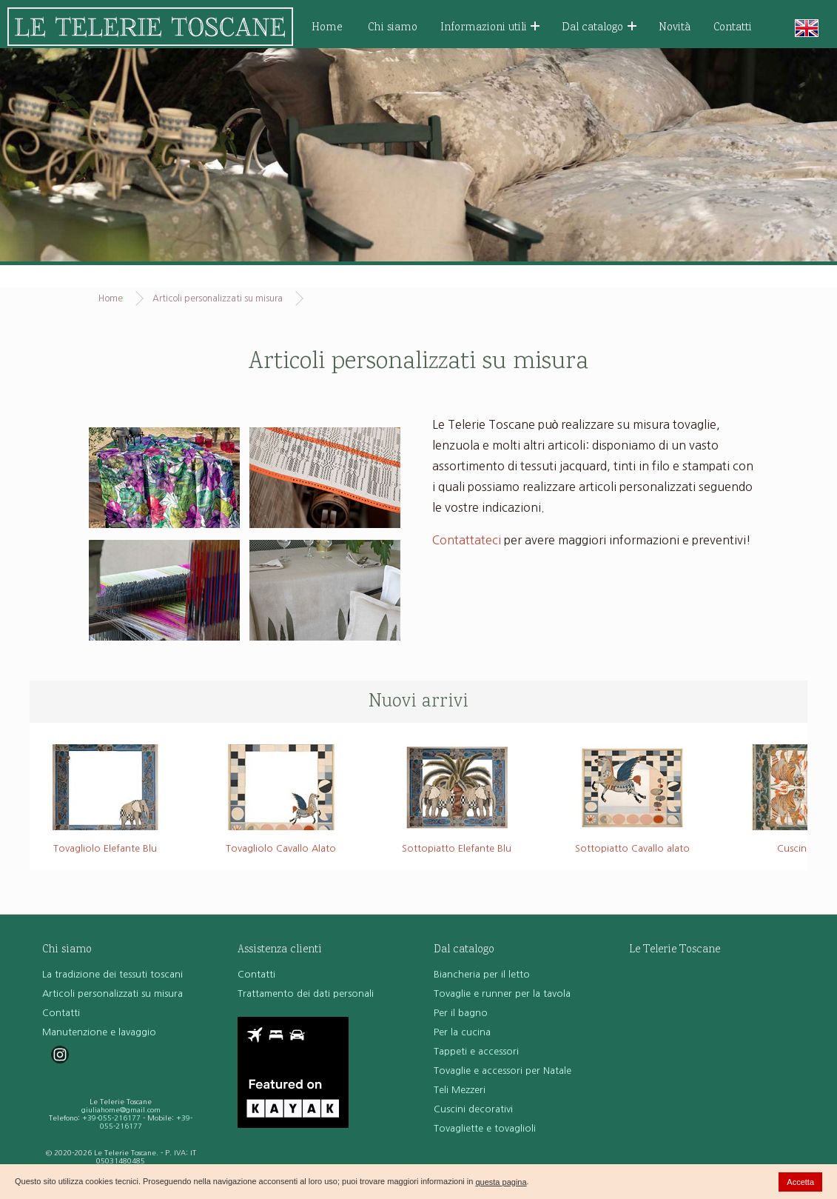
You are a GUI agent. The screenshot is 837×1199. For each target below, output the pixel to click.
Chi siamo (392, 28)
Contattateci (466, 540)
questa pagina (500, 1182)
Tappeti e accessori (476, 1051)
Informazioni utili (490, 28)
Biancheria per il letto (482, 974)
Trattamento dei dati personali (306, 993)
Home (327, 28)
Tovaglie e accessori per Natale (502, 1070)
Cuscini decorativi (473, 1109)
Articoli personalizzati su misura (217, 298)
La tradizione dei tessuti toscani (112, 974)
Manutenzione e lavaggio (99, 1032)
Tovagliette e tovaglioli (485, 1128)
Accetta (800, 1182)
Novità (674, 28)
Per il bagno (461, 1013)
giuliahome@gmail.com (121, 1109)
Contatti (732, 28)
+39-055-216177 (111, 1118)
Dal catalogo (599, 28)
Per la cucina (462, 1032)
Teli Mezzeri (459, 1090)
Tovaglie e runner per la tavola (502, 993)
